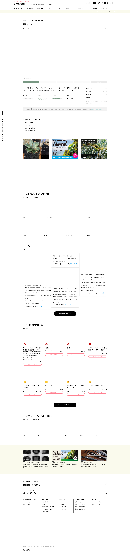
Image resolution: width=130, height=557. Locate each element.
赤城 (38, 436)
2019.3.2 (67, 304)
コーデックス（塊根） (47, 509)
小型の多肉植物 (46, 502)
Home (93, 11)
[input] (84, 3)
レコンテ (53, 436)
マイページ (104, 8)
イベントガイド (58, 8)
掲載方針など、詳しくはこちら (97, 109)
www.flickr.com (28, 78)
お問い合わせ (26, 505)
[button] (94, 3)
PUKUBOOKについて (29, 500)
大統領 (24, 235)
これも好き (29, 123)
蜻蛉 (24, 218)
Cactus (97, 11)
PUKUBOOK (22, 4)
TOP (105, 489)
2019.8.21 (72, 264)
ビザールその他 (46, 512)
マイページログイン (97, 502)
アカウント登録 (96, 505)
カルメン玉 (96, 436)
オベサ (67, 218)
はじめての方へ (18, 8)
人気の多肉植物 (29, 8)
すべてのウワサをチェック (65, 313)
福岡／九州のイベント (81, 509)
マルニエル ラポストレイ (50, 218)
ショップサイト (31, 364)
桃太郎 (45, 235)
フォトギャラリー (79, 8)
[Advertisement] (65, 176)
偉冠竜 (81, 436)
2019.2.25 (99, 293)
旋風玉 (67, 436)
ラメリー (89, 218)
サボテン (44, 505)
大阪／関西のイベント (81, 507)
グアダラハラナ (69, 235)
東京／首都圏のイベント (81, 505)
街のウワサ (28, 125)
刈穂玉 (24, 436)
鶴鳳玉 (88, 235)
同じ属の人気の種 (30, 131)
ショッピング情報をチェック (65, 405)
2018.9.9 (38, 306)
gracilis (108, 11)
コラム (48, 8)
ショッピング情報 (92, 8)
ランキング (68, 8)
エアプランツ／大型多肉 (48, 507)
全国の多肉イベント (80, 502)
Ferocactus (103, 11)
